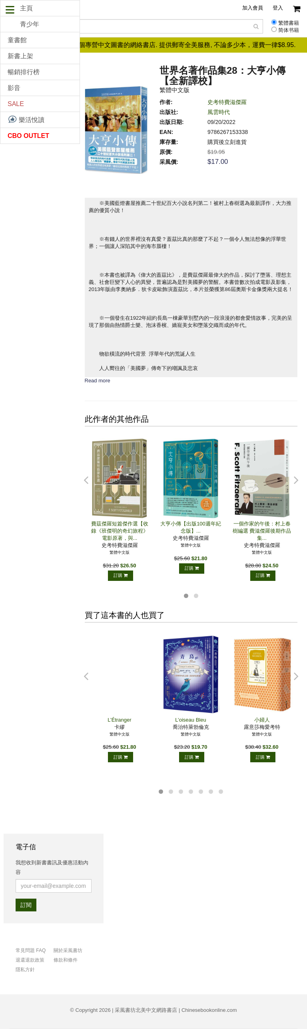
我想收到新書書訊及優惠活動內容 (52, 867)
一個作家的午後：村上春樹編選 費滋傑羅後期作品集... (262, 531)
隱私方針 (25, 969)
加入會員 (252, 8)
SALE (16, 103)
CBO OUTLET (28, 135)
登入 (278, 8)
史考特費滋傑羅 (227, 102)
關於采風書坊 (68, 950)
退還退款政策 (30, 960)
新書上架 (20, 56)
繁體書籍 (288, 23)
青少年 (29, 24)
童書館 (17, 40)
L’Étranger (119, 720)
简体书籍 (288, 30)
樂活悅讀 (26, 119)
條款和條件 (66, 960)
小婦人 (262, 720)
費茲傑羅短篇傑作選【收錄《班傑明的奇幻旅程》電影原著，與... (119, 531)
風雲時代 (218, 112)
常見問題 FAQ (31, 950)
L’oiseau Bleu (190, 720)
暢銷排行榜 (24, 72)
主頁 (26, 8)
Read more (97, 381)
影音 (14, 88)
